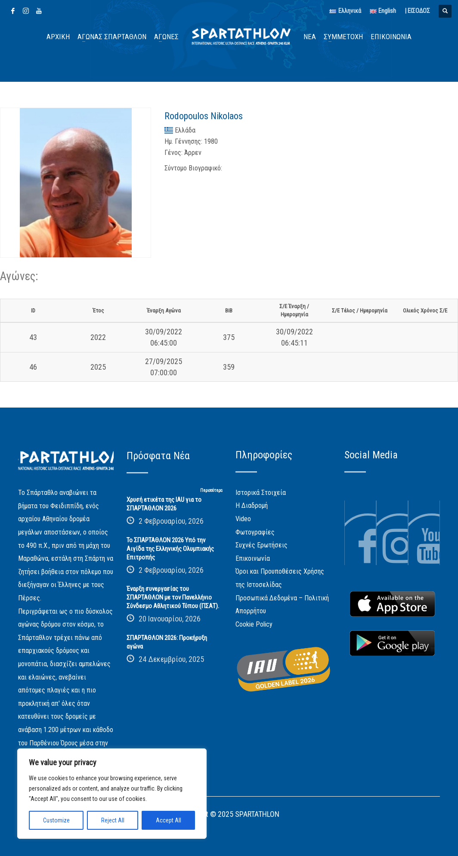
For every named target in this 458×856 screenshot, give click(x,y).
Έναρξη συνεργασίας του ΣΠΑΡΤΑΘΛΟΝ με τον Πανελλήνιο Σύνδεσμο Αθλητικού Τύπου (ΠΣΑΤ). (173, 597)
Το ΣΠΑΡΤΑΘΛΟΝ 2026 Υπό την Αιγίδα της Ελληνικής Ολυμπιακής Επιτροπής (170, 548)
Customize (56, 820)
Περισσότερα (211, 490)
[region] (112, 793)
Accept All (168, 820)
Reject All (112, 820)
